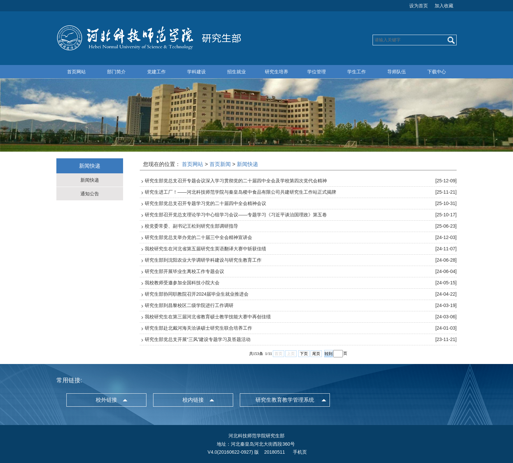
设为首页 (418, 5)
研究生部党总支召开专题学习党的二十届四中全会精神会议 (205, 203)
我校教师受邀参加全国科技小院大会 (182, 282)
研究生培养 (276, 71)
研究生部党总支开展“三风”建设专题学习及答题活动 (197, 339)
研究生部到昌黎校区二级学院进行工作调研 (189, 305)
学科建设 (196, 71)
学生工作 (356, 71)
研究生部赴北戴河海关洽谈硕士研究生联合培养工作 (198, 328)
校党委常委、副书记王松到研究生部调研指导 (191, 226)
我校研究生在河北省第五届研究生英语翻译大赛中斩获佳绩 (205, 248)
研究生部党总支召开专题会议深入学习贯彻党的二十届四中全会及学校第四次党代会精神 (236, 180)
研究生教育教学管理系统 (284, 400)
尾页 (316, 353)
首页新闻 (220, 164)
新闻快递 (89, 180)
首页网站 (76, 71)
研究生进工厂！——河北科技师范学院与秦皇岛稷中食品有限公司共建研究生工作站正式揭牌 (240, 192)
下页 (304, 353)
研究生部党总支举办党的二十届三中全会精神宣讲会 (198, 237)
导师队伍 (396, 71)
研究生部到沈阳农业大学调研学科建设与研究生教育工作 (203, 260)
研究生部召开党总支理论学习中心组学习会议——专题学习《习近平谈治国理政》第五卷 (236, 214)
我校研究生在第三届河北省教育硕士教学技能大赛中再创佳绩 (208, 316)
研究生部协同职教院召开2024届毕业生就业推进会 (196, 294)
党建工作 (156, 71)
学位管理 (316, 71)
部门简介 (116, 71)
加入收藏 (444, 5)
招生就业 (236, 71)
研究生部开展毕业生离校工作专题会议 (184, 271)
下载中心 (436, 71)
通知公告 (89, 193)
